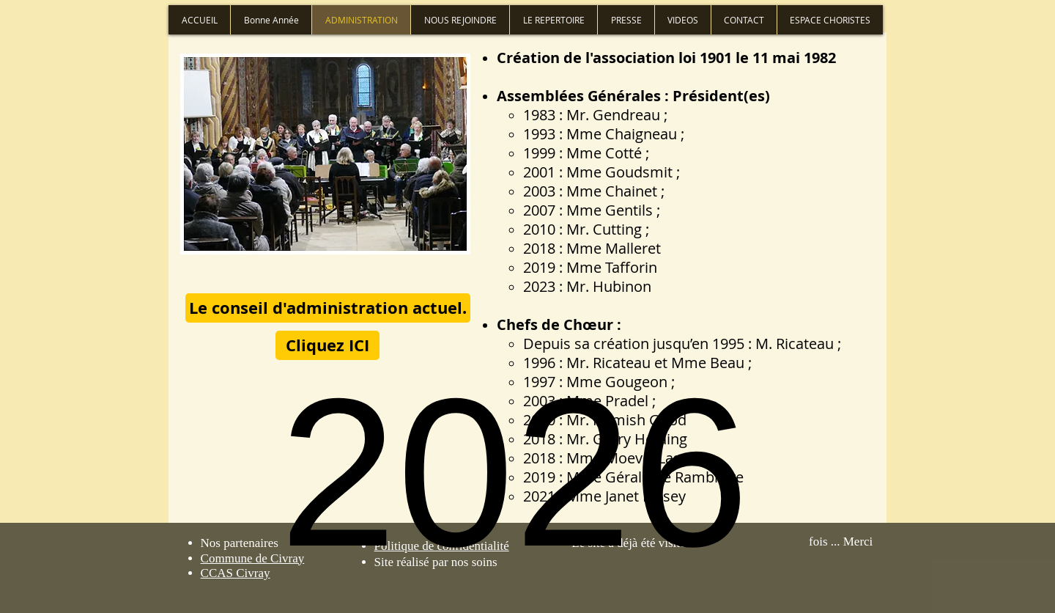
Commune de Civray (253, 558)
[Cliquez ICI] (327, 345)
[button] (327, 308)
